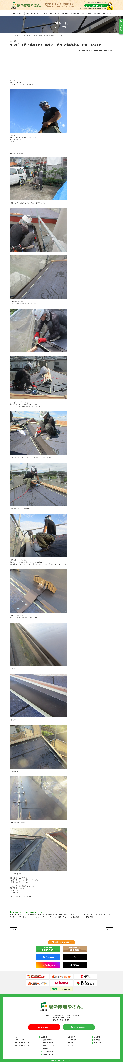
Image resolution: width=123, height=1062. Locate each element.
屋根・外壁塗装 (47, 1043)
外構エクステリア (47, 1054)
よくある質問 (86, 13)
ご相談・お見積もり (79, 1027)
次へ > (109, 929)
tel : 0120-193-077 (44, 1027)
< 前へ (13, 929)
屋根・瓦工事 (46, 1040)
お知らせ (71, 1043)
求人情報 (96, 1037)
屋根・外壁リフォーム (33, 13)
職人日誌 (17, 35)
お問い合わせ (107, 13)
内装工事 (45, 1049)
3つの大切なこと (17, 13)
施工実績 (65, 13)
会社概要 (97, 13)
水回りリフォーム (47, 1046)
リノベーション (47, 1052)
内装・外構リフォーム (51, 13)
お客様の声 (75, 13)
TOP (11, 35)
